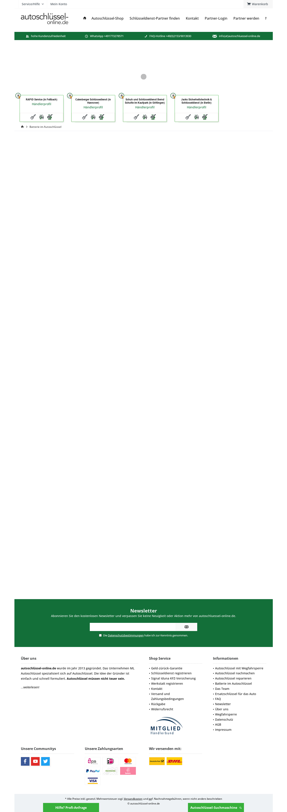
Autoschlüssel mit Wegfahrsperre (239, 668)
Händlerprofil (41, 104)
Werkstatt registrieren (167, 683)
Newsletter (223, 704)
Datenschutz (224, 719)
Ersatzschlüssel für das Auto (235, 694)
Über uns (221, 709)
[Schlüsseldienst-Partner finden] (155, 18)
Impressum (223, 730)
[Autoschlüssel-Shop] (107, 18)
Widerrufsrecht (162, 709)
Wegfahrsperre (226, 714)
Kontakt (156, 689)
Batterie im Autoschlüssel (233, 683)
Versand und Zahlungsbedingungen (167, 696)
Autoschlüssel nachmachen (235, 673)
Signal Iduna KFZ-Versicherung (173, 678)
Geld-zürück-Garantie (166, 668)
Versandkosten (133, 799)
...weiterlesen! (30, 687)
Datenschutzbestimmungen (126, 635)
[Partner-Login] (216, 18)
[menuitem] (258, 4)
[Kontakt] (192, 18)
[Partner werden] (246, 18)
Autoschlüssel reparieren (233, 678)
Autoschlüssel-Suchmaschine (216, 807)
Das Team (222, 689)
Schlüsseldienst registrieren (171, 673)
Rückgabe (158, 704)
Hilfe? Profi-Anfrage (71, 807)
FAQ (218, 699)
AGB (218, 724)
